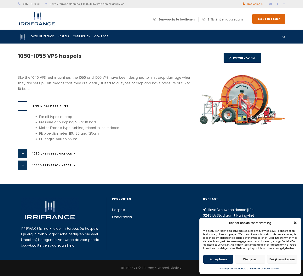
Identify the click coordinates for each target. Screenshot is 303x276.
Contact (101, 36)
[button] (295, 223)
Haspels (63, 36)
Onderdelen (81, 36)
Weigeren (250, 259)
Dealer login (253, 4)
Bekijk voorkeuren (282, 259)
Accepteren (218, 259)
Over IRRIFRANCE (42, 36)
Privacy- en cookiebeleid (234, 268)
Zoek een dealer (269, 19)
